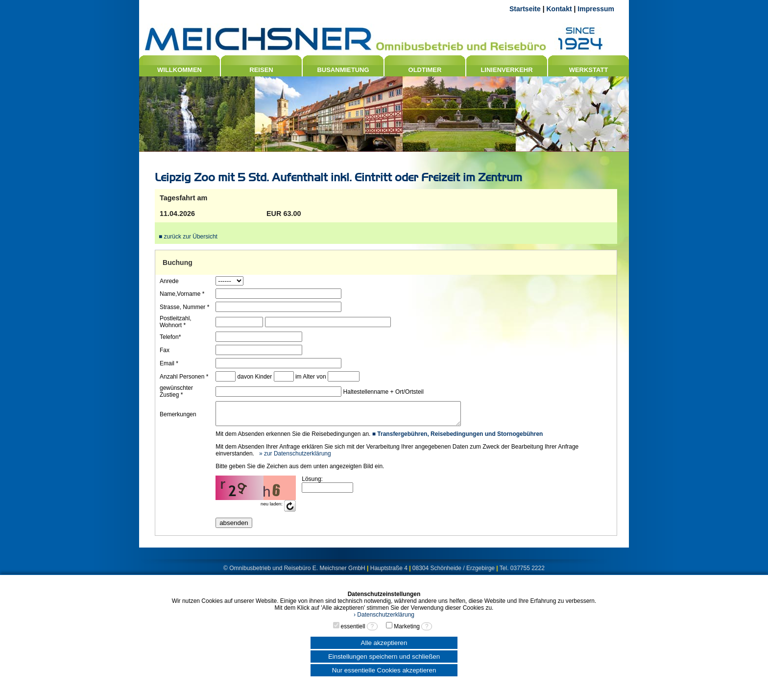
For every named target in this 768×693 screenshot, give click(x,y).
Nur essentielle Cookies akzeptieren (384, 670)
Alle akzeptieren (384, 642)
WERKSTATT (588, 69)
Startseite (525, 9)
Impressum (595, 9)
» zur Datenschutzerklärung (294, 457)
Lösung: (311, 483)
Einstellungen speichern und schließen (384, 656)
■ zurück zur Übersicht (188, 236)
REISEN (261, 69)
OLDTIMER (425, 69)
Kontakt (559, 9)
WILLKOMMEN (179, 69)
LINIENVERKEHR (506, 69)
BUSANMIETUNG (343, 69)
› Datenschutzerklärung (384, 614)
